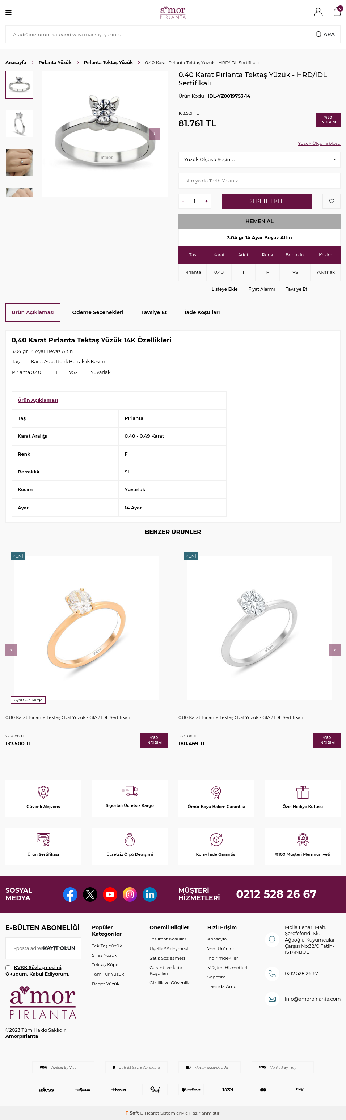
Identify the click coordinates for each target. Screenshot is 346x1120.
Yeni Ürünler (220, 948)
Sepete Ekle (266, 201)
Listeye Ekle (225, 289)
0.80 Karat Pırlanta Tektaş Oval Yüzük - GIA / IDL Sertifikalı (67, 717)
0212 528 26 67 (276, 894)
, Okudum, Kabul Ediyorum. (37, 970)
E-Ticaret (149, 1113)
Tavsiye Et (297, 289)
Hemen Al (259, 221)
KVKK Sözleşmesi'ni (37, 967)
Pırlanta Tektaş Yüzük (108, 62)
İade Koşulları (202, 312)
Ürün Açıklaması (33, 312)
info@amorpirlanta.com (313, 999)
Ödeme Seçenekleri (97, 312)
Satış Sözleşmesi (167, 958)
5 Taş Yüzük (104, 955)
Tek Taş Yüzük (107, 945)
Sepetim (216, 977)
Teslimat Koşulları (168, 939)
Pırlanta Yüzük (55, 62)
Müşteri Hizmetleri (227, 967)
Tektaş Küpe (105, 964)
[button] (154, 134)
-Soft (133, 1113)
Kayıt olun (59, 948)
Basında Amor (222, 986)
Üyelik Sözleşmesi (168, 948)
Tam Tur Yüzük (108, 974)
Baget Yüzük (105, 983)
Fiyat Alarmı (262, 289)
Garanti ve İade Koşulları (165, 970)
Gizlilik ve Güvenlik (169, 982)
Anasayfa (15, 62)
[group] (105, 134)
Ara (325, 34)
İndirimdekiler (222, 958)
